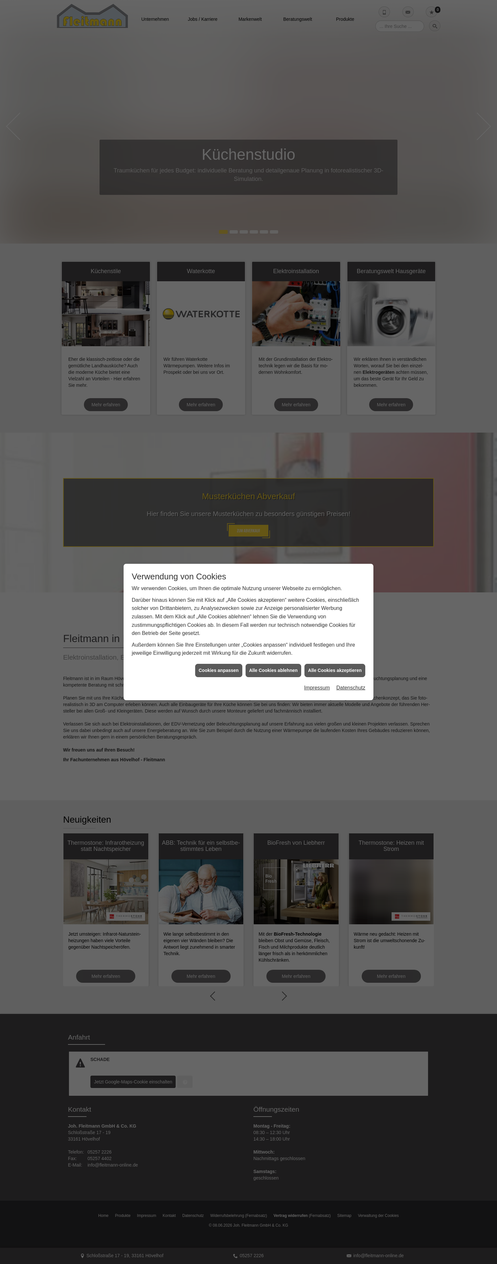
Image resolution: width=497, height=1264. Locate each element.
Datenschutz (350, 623)
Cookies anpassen (219, 605)
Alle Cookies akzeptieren (335, 605)
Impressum (317, 623)
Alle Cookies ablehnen (273, 605)
